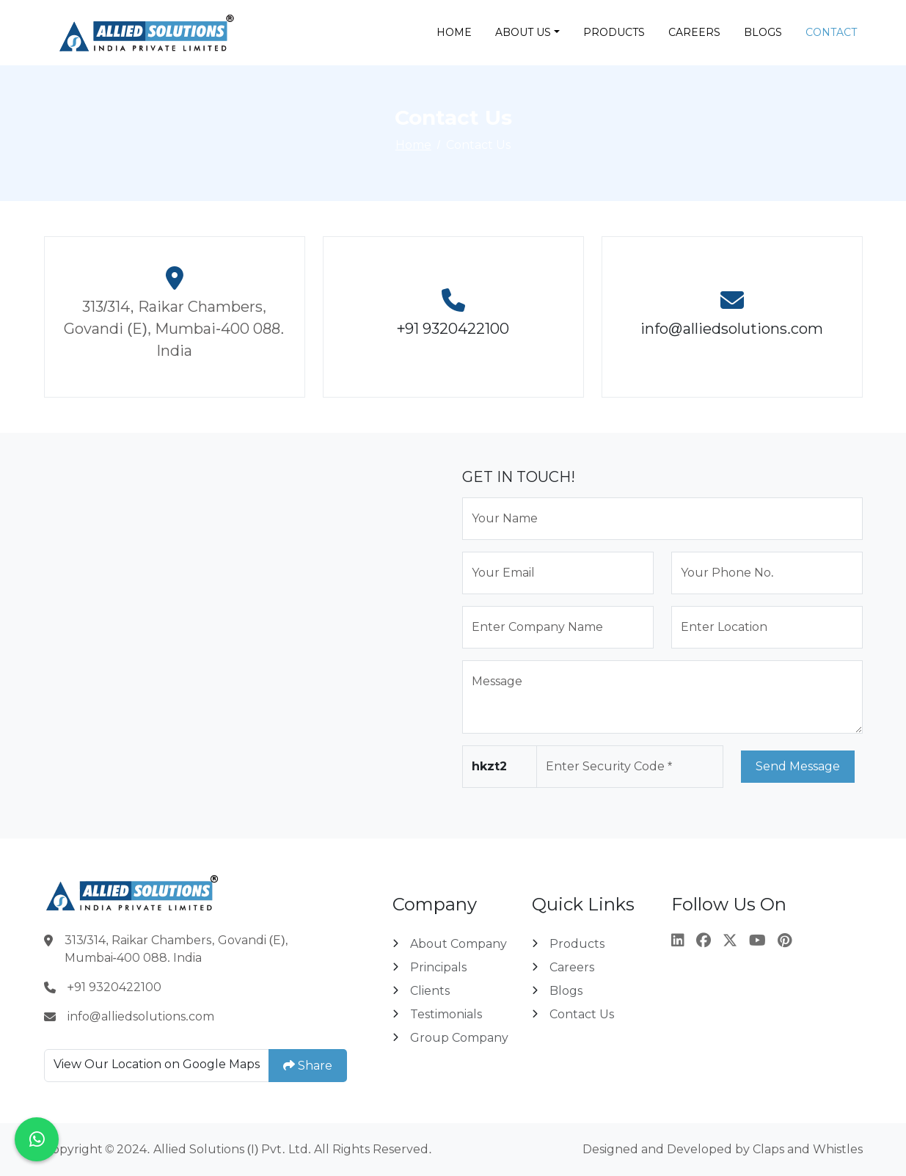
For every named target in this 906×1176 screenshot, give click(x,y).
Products (614, 32)
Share (307, 1065)
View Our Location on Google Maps (157, 1064)
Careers (694, 32)
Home (454, 32)
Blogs (763, 32)
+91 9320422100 (453, 328)
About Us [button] (523, 32)
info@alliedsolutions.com (732, 328)
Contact (831, 32)
